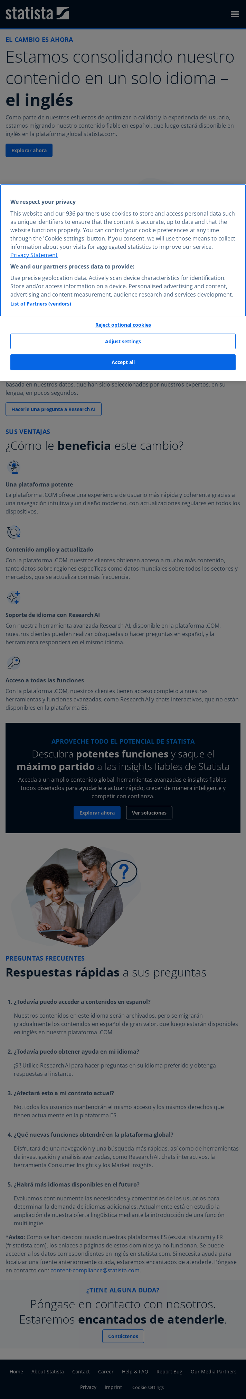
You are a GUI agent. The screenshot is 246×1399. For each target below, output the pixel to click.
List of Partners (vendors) (40, 303)
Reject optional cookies (123, 324)
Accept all (123, 362)
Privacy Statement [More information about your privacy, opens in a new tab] (34, 255)
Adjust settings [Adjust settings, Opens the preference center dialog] (123, 341)
